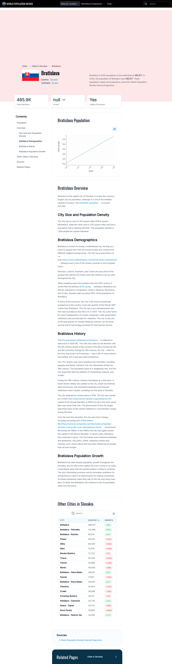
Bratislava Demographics (30, 141)
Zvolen (63, 591)
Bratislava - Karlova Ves (71, 615)
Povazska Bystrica (68, 596)
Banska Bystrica (67, 553)
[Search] (159, 3)
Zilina (62, 544)
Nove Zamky (66, 610)
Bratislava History (27, 146)
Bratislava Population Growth (32, 151)
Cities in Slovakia (40, 66)
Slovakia (54, 79)
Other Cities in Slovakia (27, 156)
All (114, 129)
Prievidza (64, 587)
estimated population (88, 203)
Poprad (63, 577)
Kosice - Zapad (67, 606)
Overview (21, 128)
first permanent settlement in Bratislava (80, 340)
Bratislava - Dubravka (70, 601)
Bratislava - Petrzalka (70, 530)
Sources (20, 162)
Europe (55, 83)
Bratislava (64, 525)
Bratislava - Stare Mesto (71, 572)
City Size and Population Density (30, 134)
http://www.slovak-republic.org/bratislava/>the (89, 399)
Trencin (63, 563)
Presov (63, 539)
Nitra (62, 549)
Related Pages (23, 167)
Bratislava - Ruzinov (69, 534)
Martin (63, 568)
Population (21, 123)
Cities (25, 66)
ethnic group (85, 286)
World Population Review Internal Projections (81, 640)
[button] (114, 513)
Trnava (63, 558)
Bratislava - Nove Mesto (71, 582)
